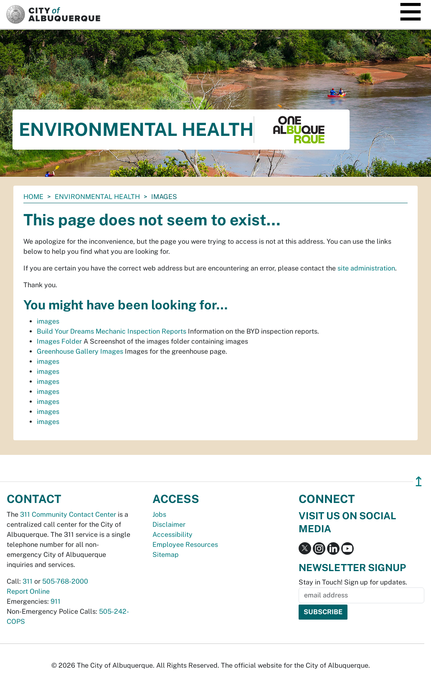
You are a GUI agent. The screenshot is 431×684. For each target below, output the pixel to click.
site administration (366, 268)
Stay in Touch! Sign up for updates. (353, 582)
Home (33, 197)
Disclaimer (168, 524)
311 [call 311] (28, 581)
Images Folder (59, 341)
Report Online (28, 591)
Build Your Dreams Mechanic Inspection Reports (111, 331)
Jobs (159, 514)
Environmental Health (97, 197)
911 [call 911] (56, 601)
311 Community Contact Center (68, 514)
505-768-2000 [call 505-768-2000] (65, 581)
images (48, 321)
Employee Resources (185, 545)
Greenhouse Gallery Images (80, 351)
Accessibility (172, 535)
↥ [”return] (418, 481)
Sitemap (165, 555)
